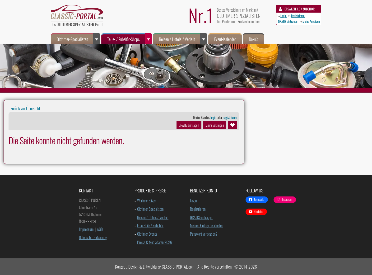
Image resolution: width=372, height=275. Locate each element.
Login (283, 15)
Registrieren (298, 15)
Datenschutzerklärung (93, 237)
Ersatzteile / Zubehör (150, 225)
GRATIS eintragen (288, 21)
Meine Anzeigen (311, 21)
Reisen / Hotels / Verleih (183, 38)
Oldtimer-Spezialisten (78, 38)
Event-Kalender (225, 39)
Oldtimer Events (147, 234)
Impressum (86, 229)
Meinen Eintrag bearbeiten (206, 225)
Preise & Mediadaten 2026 (154, 242)
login (213, 117)
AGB (100, 229)
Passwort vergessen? (204, 234)
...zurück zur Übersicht (24, 108)
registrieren (230, 117)
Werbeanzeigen (147, 201)
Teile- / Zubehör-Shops (129, 38)
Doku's (253, 39)
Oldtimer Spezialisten (150, 209)
